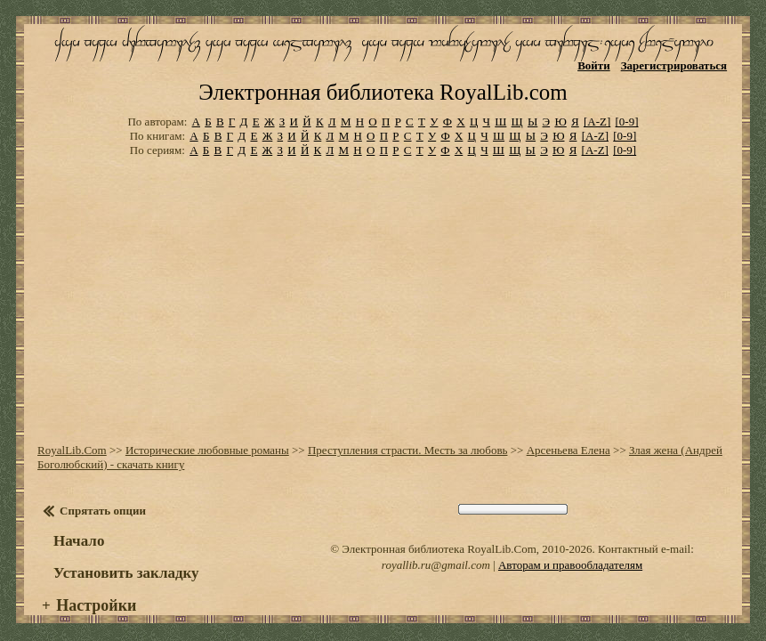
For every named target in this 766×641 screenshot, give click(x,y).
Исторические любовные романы (207, 435)
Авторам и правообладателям (570, 550)
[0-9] (627, 107)
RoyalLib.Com (72, 435)
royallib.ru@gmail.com (436, 550)
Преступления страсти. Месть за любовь (408, 435)
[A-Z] (597, 107)
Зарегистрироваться (674, 65)
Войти (593, 65)
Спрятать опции (103, 496)
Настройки (96, 591)
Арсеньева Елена (568, 435)
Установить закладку (126, 558)
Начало (78, 526)
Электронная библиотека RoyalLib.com (382, 78)
